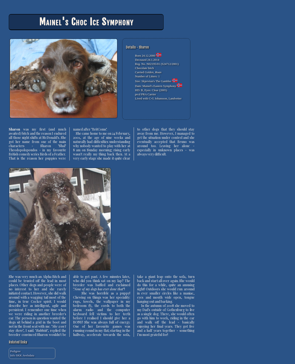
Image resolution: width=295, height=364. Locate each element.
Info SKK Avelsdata (22, 355)
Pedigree (15, 351)
